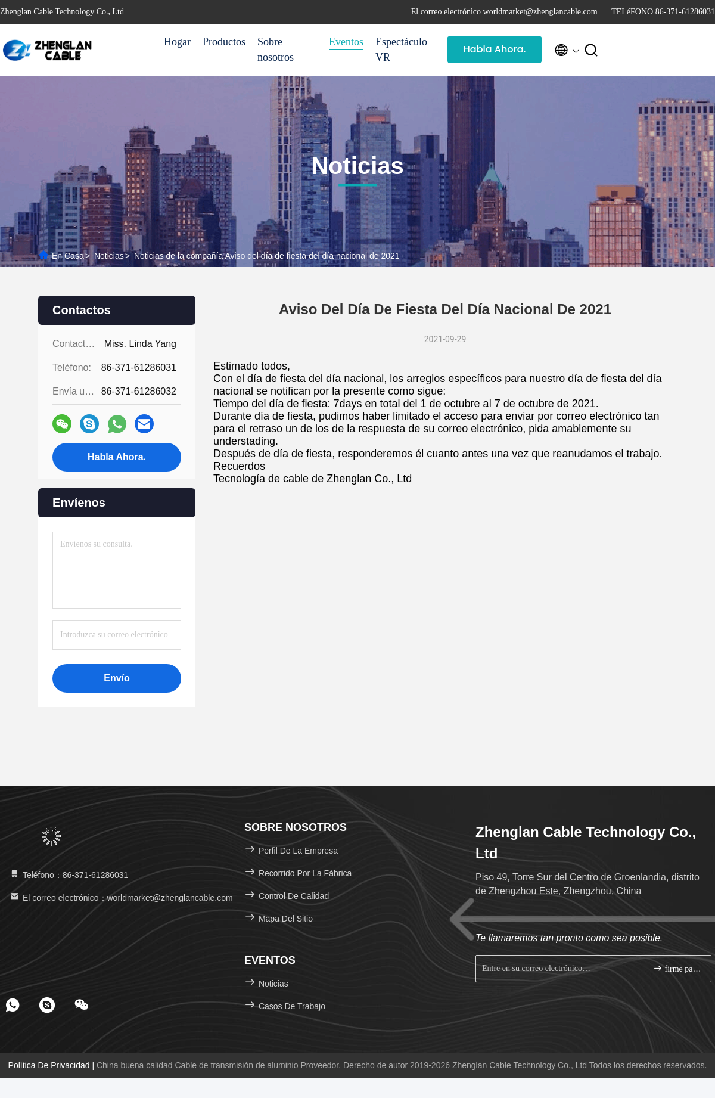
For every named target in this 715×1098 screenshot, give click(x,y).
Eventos (346, 42)
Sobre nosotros (275, 49)
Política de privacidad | (52, 1065)
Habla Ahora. (495, 49)
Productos (224, 42)
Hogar (177, 42)
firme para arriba (677, 968)
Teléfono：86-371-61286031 (68, 875)
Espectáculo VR (401, 49)
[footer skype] (47, 1005)
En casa (68, 255)
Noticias (109, 255)
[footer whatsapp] (12, 1005)
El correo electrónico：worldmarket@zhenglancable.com (120, 897)
